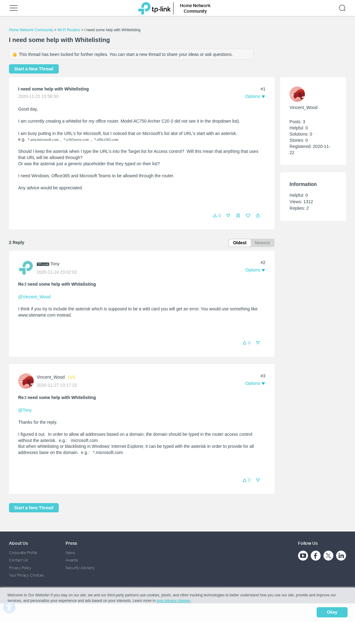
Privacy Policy (20, 567)
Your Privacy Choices (26, 575)
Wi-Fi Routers (69, 30)
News (70, 553)
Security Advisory (80, 567)
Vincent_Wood (51, 377)
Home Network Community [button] (195, 8)
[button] (257, 215)
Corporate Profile (23, 553)
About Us (18, 543)
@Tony (25, 410)
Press (71, 543)
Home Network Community (31, 30)
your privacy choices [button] (173, 601)
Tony (55, 264)
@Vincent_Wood (34, 297)
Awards (72, 560)
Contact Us (18, 560)
